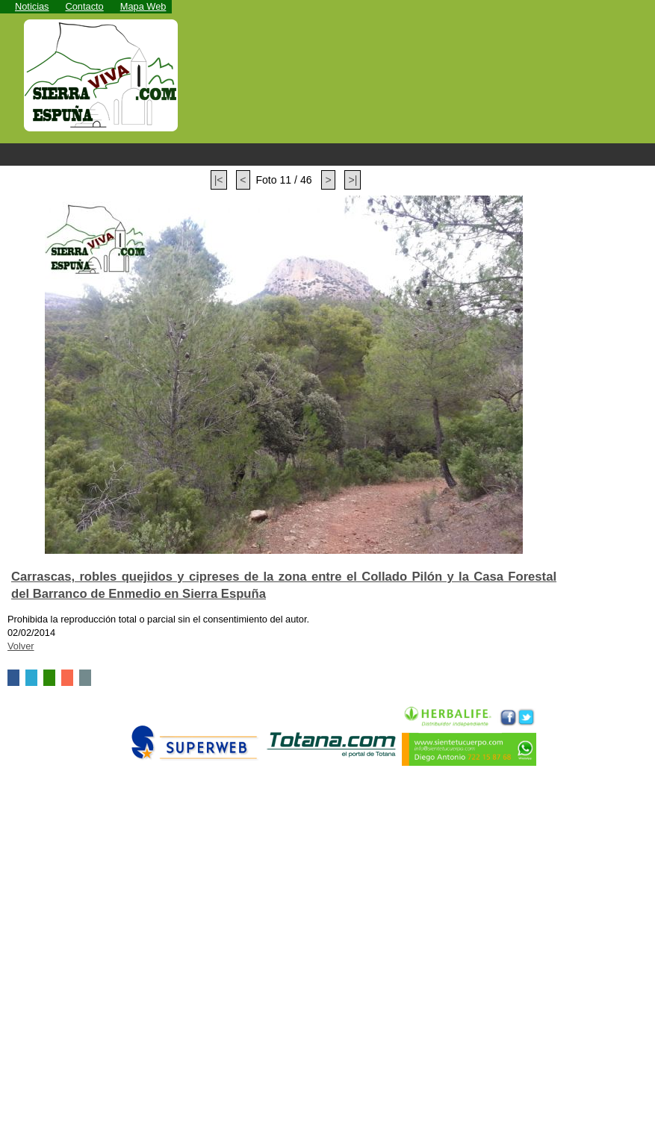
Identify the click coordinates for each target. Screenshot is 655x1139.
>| (352, 180)
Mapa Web (143, 6)
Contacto (85, 6)
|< (218, 180)
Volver (20, 646)
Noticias (32, 6)
